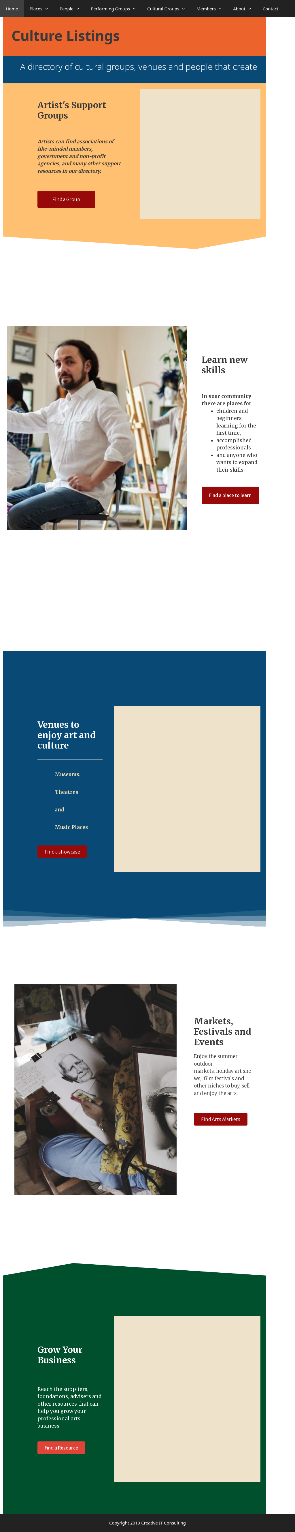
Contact (270, 9)
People (72, 8)
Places (42, 8)
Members (211, 8)
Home (12, 9)
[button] (66, 199)
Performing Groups (116, 8)
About (245, 8)
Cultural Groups (169, 8)
